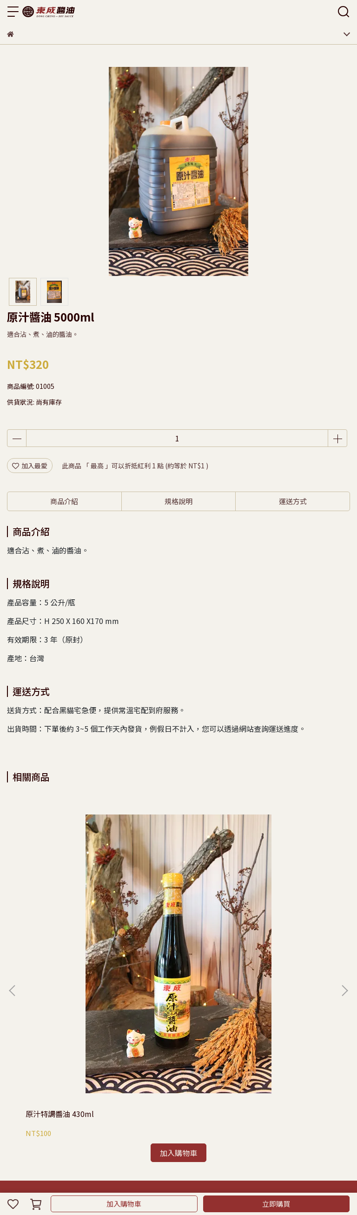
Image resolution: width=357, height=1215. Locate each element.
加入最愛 (29, 465)
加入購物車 (123, 1203)
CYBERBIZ (194, 1179)
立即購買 (276, 1203)
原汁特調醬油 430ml (60, 897)
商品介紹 (64, 501)
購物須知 (20, 1003)
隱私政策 (51, 1003)
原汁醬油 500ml (268, 897)
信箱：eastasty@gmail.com (50, 1084)
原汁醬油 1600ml (163, 897)
